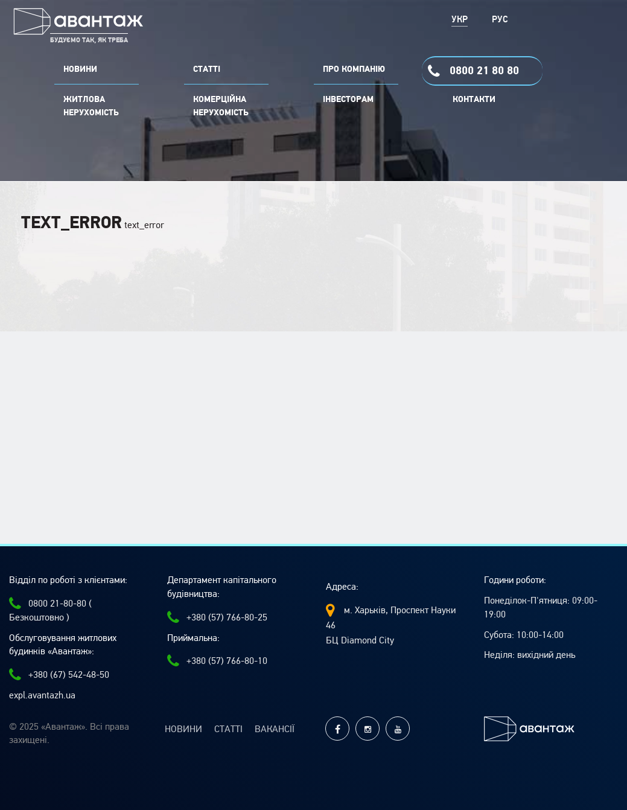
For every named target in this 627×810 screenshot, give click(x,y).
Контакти (474, 99)
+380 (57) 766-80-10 (217, 661)
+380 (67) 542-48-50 (59, 675)
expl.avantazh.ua (42, 695)
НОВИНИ (80, 69)
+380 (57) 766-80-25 (217, 617)
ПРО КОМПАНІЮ (354, 69)
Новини (183, 729)
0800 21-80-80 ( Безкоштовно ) (50, 609)
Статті (228, 729)
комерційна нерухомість (221, 106)
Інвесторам (348, 99)
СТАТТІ (206, 69)
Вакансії (274, 729)
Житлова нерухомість (91, 106)
